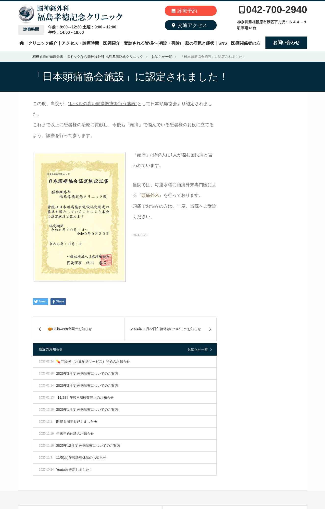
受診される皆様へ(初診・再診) (152, 43)
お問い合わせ (286, 42)
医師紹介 (111, 43)
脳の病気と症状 (199, 43)
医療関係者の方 (245, 43)
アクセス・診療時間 (80, 43)
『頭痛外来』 (150, 195)
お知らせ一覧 (198, 349)
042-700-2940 (273, 9)
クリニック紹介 (42, 43)
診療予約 (184, 10)
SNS (222, 43)
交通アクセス (189, 25)
